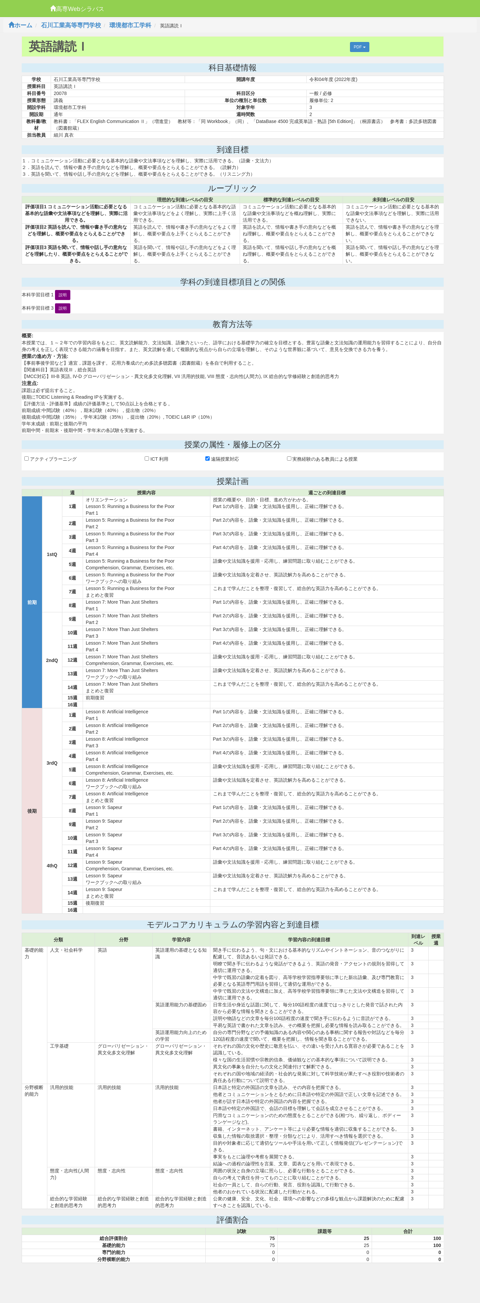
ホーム (20, 25)
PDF (359, 47)
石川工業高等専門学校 (71, 25)
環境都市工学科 (130, 25)
